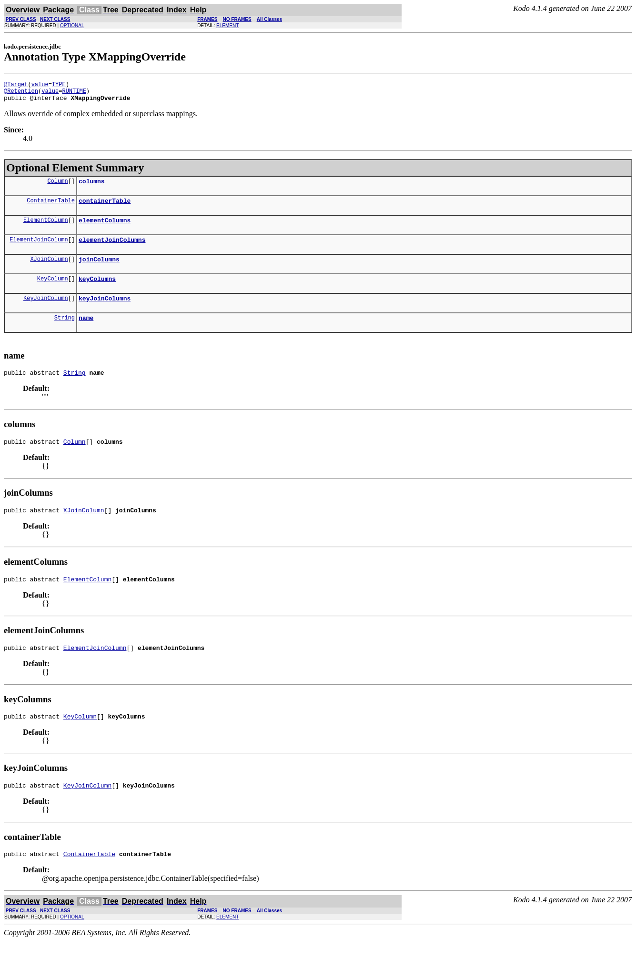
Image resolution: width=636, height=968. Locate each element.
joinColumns (99, 270)
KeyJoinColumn (45, 312)
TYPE (59, 85)
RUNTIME (74, 94)
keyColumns (97, 291)
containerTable (105, 207)
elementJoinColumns (112, 249)
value (40, 85)
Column (57, 186)
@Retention (21, 94)
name (86, 333)
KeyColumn (52, 291)
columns (92, 186)
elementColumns (105, 228)
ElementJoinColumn (39, 249)
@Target (16, 85)
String (64, 333)
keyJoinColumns (105, 312)
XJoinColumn (49, 270)
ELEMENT (227, 25)
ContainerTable (51, 207)
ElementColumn (45, 228)
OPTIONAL (72, 25)
